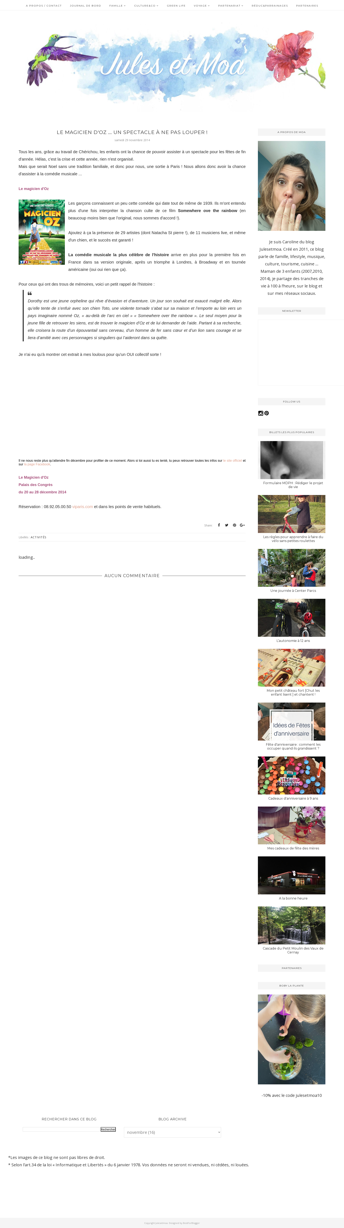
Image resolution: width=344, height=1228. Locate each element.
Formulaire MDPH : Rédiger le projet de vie (293, 485)
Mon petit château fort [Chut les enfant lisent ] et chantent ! (293, 692)
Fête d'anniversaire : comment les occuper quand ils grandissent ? (293, 746)
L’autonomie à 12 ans (293, 641)
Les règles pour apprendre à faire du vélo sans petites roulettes (293, 539)
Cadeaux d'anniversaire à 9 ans (293, 798)
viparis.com (82, 506)
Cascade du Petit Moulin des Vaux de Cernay (293, 950)
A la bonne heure (293, 898)
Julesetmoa (161, 1223)
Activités (38, 537)
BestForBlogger (191, 1223)
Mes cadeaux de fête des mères (293, 848)
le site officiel (232, 460)
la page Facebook (37, 464)
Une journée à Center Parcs (293, 591)
